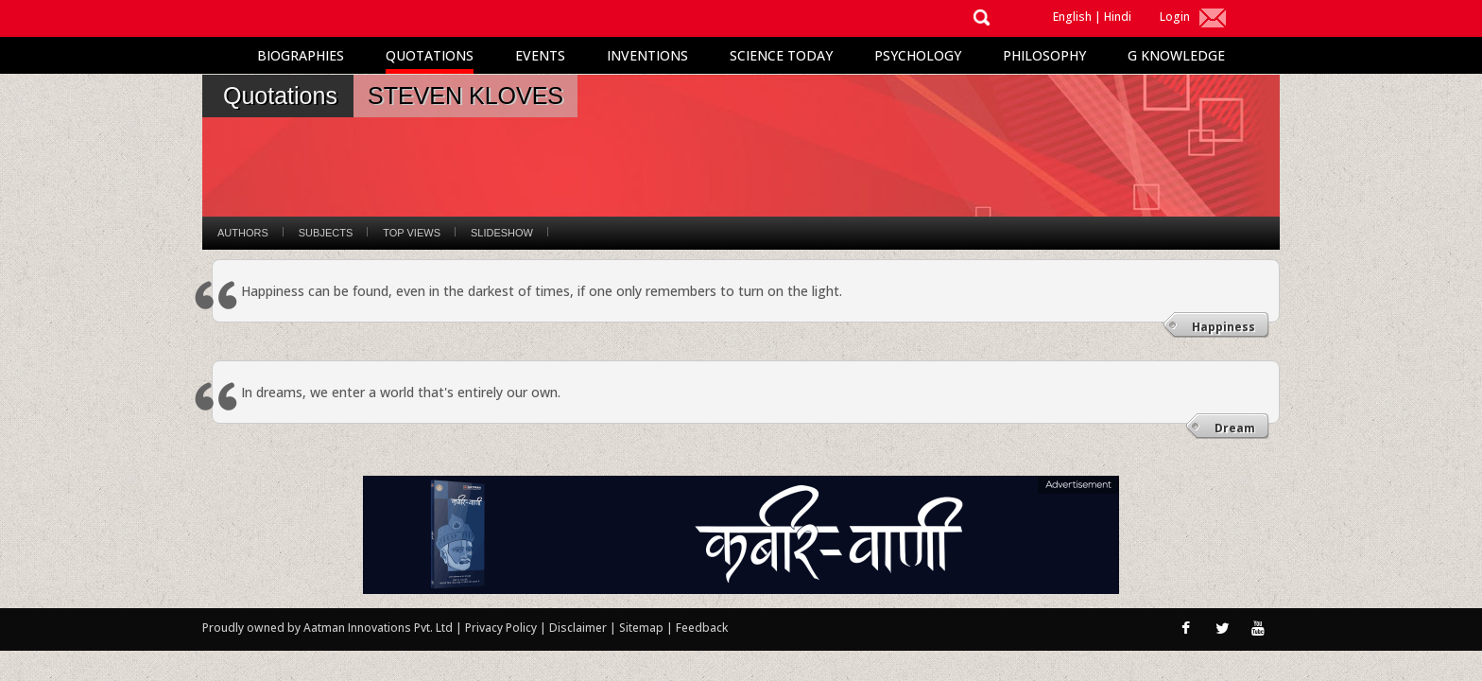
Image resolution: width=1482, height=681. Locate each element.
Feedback (702, 628)
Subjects (326, 232)
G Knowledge (1176, 55)
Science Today (781, 55)
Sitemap (642, 628)
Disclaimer (578, 628)
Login (1175, 17)
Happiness (1223, 327)
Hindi (1117, 17)
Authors (242, 232)
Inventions (647, 55)
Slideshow (502, 232)
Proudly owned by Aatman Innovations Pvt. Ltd (327, 628)
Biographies (300, 55)
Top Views (411, 232)
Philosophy (1044, 55)
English (1072, 17)
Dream (1235, 428)
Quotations (430, 55)
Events (540, 55)
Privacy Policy (502, 628)
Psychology (917, 55)
